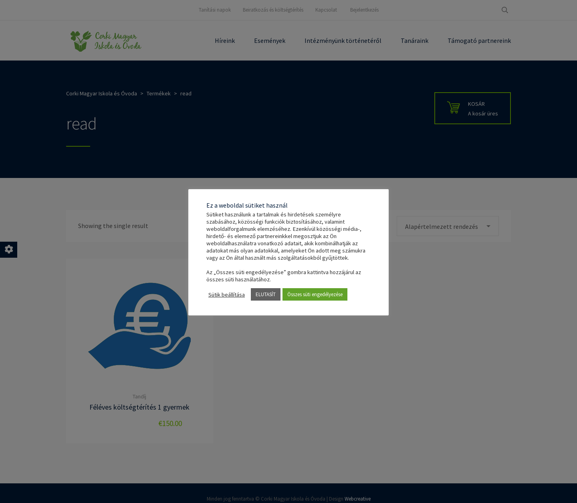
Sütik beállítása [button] (226, 294)
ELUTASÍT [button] (266, 294)
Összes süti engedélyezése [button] (315, 294)
